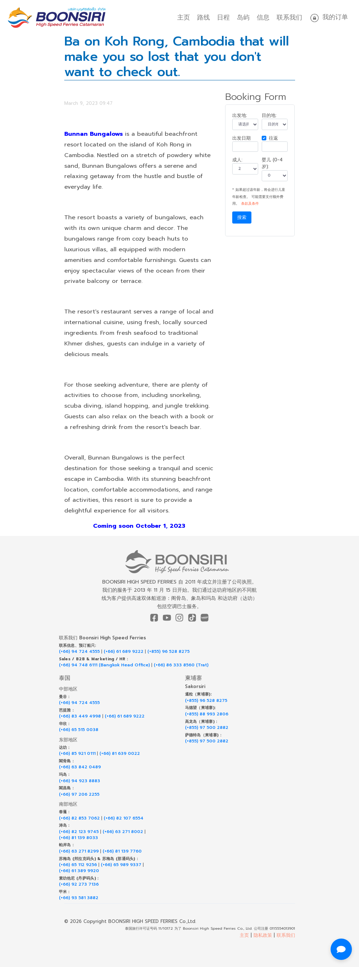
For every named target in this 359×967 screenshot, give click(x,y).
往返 (273, 138)
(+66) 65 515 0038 (78, 730)
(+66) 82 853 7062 (79, 818)
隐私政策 (263, 935)
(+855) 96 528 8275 (168, 652)
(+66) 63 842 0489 (80, 767)
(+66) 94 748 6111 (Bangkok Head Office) (104, 665)
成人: (237, 159)
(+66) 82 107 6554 (123, 818)
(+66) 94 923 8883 (79, 781)
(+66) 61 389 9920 (79, 871)
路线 (203, 17)
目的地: (269, 115)
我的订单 (328, 17)
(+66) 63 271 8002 (123, 832)
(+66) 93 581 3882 (78, 898)
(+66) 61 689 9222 (123, 652)
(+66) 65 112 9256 (78, 865)
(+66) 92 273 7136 (79, 884)
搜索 (241, 217)
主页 (183, 17)
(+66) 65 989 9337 (121, 865)
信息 (263, 17)
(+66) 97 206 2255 (79, 794)
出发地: (239, 115)
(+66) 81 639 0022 (119, 754)
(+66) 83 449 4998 (80, 716)
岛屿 (243, 17)
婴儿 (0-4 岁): (272, 163)
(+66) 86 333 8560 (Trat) (181, 665)
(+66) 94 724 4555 (79, 652)
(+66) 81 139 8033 (78, 838)
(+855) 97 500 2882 (206, 728)
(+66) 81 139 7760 (122, 851)
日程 (223, 17)
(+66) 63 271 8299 (79, 851)
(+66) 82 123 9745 (79, 832)
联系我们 (289, 17)
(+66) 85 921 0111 (77, 754)
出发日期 (241, 138)
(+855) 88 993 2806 (206, 714)
